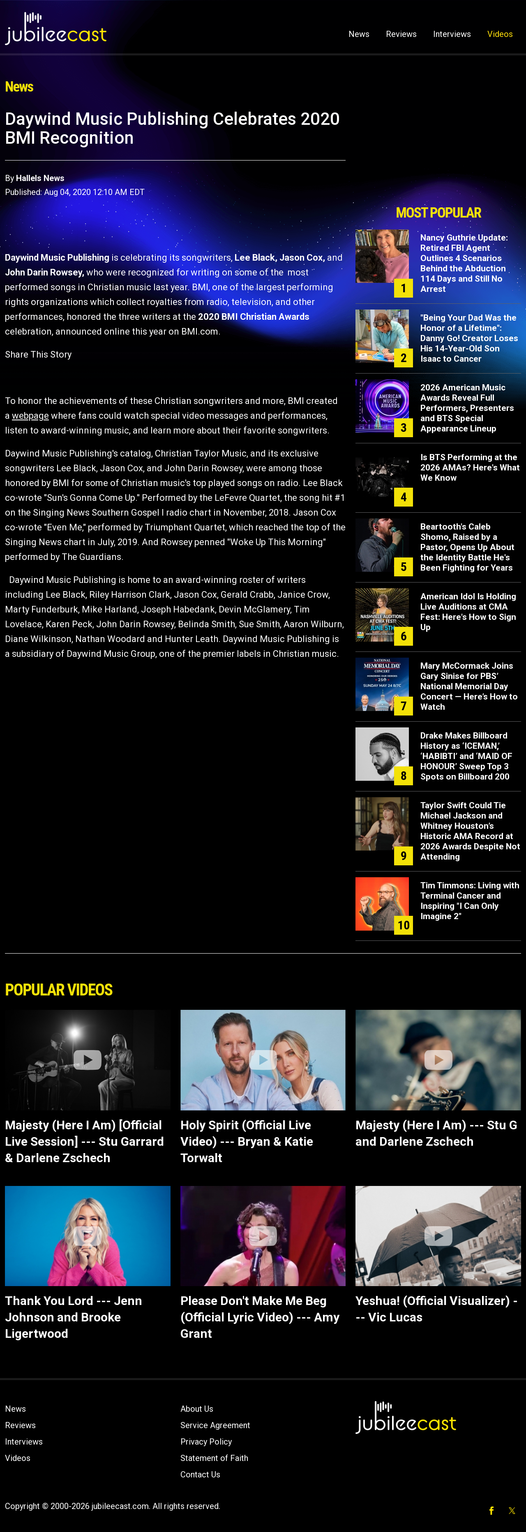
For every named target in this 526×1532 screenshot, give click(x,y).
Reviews (401, 34)
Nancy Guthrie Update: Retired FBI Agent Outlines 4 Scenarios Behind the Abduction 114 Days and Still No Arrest (464, 263)
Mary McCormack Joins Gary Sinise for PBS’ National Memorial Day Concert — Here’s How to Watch (469, 686)
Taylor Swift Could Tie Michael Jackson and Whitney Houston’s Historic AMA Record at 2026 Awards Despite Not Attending (470, 831)
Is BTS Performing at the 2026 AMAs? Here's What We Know (470, 467)
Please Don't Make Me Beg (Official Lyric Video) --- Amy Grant (259, 1317)
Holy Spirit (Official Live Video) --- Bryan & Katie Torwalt (246, 1141)
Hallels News (40, 178)
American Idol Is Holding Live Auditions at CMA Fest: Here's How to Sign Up (468, 612)
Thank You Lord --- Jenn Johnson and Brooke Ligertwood (73, 1317)
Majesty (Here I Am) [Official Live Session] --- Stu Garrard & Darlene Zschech (84, 1141)
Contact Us (200, 1474)
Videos (500, 34)
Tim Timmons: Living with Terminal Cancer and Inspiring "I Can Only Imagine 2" (469, 901)
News (358, 34)
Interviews (452, 34)
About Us (196, 1409)
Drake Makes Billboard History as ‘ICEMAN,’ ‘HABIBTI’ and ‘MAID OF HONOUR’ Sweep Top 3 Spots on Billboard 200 (466, 756)
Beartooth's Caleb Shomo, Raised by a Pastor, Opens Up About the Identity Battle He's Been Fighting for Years (467, 547)
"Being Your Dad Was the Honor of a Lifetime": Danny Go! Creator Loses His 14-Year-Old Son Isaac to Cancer (469, 338)
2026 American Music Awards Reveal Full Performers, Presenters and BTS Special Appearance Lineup (467, 408)
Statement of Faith (214, 1458)
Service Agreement (215, 1425)
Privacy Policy (206, 1442)
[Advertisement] (438, 154)
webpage (30, 416)
